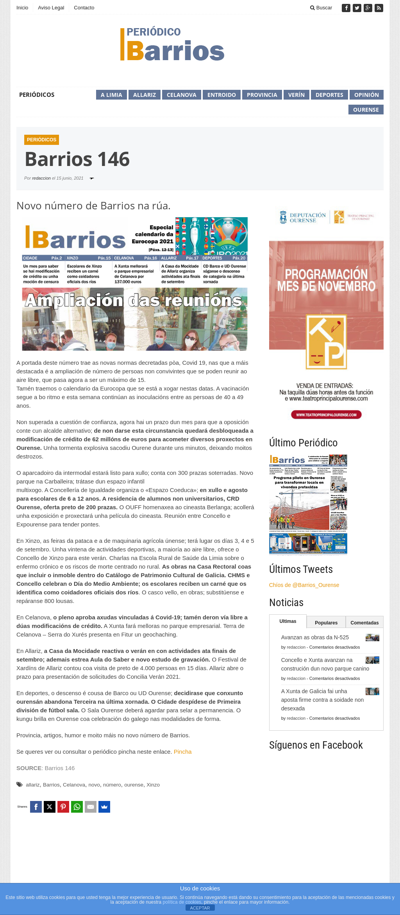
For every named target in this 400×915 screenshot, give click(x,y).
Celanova (181, 94)
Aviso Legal (51, 8)
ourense (133, 785)
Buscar (321, 8)
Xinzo (153, 785)
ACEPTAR (200, 908)
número (112, 785)
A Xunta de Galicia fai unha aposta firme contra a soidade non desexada (322, 700)
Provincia (262, 94)
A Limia (111, 94)
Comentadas (365, 623)
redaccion (41, 178)
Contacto (84, 8)
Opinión (366, 94)
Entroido (221, 94)
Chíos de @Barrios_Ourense (304, 585)
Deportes (329, 94)
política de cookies (182, 902)
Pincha (183, 751)
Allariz (144, 94)
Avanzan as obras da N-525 (315, 637)
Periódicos (36, 94)
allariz (32, 785)
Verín (296, 94)
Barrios (51, 785)
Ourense (366, 109)
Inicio (22, 8)
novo (94, 785)
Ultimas (287, 621)
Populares (326, 623)
